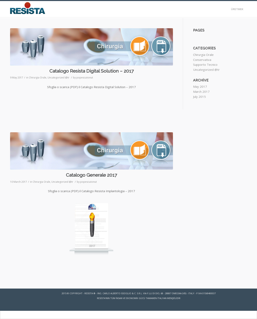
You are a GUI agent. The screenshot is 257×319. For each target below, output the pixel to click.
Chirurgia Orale (37, 77)
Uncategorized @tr (58, 77)
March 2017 (201, 92)
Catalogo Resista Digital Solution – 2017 (91, 71)
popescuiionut (84, 77)
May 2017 (200, 86)
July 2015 (199, 97)
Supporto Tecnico (205, 65)
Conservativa (202, 60)
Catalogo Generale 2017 (91, 175)
